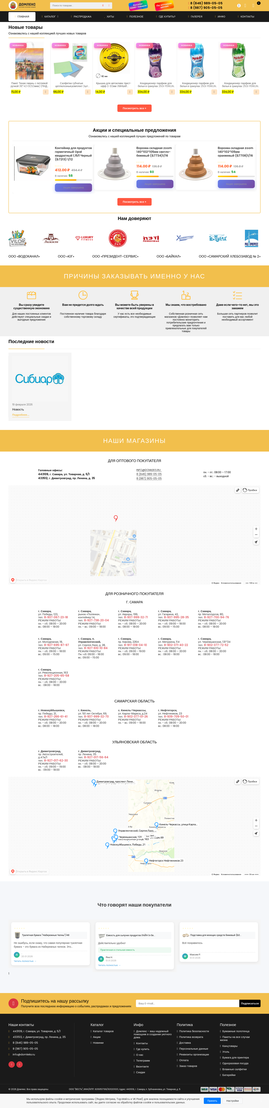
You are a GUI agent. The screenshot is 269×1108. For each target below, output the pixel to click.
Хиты (109, 16)
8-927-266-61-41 (56, 716)
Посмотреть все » (134, 108)
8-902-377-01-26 (136, 716)
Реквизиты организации (193, 1054)
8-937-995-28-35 (176, 617)
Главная (22, 16)
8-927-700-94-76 (216, 617)
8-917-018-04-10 (135, 645)
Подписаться (250, 1003)
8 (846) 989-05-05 (205, 3)
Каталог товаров (102, 1031)
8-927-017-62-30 (56, 760)
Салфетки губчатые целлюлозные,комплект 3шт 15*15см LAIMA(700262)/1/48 (72, 85)
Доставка (184, 1042)
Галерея (195, 16)
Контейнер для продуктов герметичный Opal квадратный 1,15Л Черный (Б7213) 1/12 (73, 153)
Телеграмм (142, 1060)
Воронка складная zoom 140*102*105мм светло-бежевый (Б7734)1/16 (154, 151)
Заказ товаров (187, 1065)
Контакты (246, 16)
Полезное (135, 16)
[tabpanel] (50, 944)
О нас (138, 1054)
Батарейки (228, 1074)
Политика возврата (190, 1036)
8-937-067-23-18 (56, 617)
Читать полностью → (25, 961)
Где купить (141, 1049)
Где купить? (166, 16)
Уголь (224, 1051)
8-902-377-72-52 (216, 645)
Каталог (50, 16)
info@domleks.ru (148, 470)
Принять (212, 1101)
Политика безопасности (193, 1031)
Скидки (139, 1072)
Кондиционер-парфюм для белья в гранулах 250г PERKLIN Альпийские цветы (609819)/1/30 (240, 85)
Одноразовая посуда (234, 1063)
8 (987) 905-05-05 (205, 8)
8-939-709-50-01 (176, 716)
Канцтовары (229, 1045)
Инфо (220, 16)
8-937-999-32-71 (136, 617)
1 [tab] (8, 973)
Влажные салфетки (233, 1069)
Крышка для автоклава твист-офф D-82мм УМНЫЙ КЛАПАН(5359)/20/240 (113, 85)
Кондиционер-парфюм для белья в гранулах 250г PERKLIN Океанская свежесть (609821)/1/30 (198, 85)
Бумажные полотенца (235, 1031)
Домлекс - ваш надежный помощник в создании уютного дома (153, 1034)
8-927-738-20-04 (96, 620)
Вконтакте (141, 1066)
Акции (95, 1036)
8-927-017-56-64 (96, 757)
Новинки (97, 1042)
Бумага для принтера (234, 1057)
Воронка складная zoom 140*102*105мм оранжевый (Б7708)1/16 (235, 151)
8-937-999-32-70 (96, 716)
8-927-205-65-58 (56, 675)
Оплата (183, 1060)
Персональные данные (192, 1048)
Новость (18, 409)
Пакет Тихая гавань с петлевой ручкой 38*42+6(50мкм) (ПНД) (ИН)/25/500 (29, 85)
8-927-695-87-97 (56, 645)
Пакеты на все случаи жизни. (235, 1038)
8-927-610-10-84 (96, 648)
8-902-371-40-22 (176, 645)
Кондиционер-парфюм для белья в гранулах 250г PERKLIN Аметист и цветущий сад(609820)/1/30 (156, 85)
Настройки (232, 1101)
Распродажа (81, 16)
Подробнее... (20, 415)
